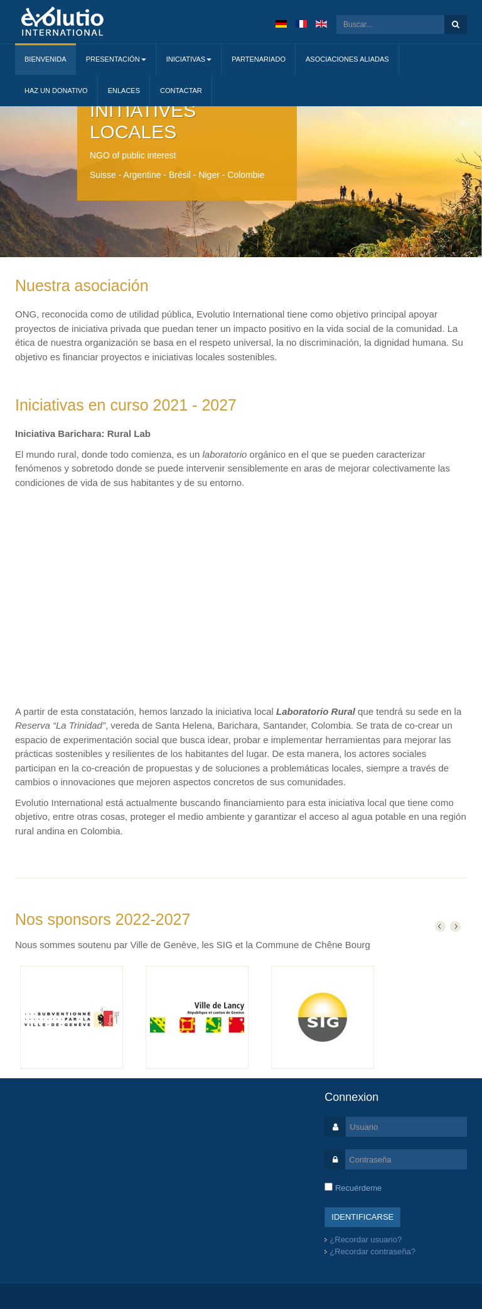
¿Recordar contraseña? (372, 1251)
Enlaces (124, 90)
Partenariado (259, 59)
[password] (406, 1159)
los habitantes (200, 753)
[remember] (328, 1187)
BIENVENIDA (45, 59)
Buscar (455, 24)
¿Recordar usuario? (365, 1239)
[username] (406, 1127)
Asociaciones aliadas (347, 59)
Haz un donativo (56, 90)
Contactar (181, 90)
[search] (390, 24)
